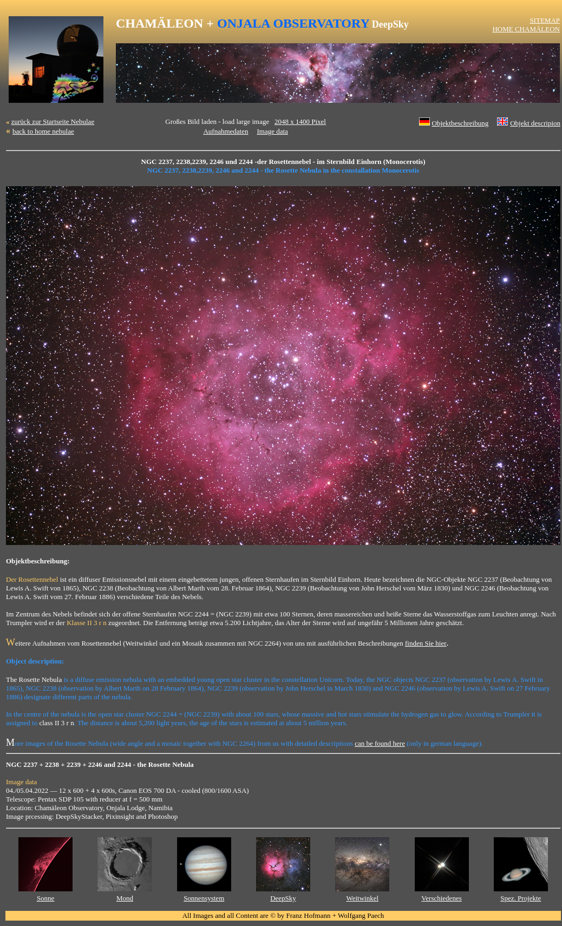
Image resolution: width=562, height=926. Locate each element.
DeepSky (283, 898)
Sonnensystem (204, 898)
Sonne (46, 898)
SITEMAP (545, 20)
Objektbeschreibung (460, 123)
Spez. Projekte (520, 898)
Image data (272, 131)
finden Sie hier (426, 643)
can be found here (380, 743)
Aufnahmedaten (225, 131)
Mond (124, 898)
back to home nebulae (43, 131)
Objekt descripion (535, 123)
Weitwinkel (362, 898)
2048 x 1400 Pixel (300, 121)
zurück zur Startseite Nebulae (52, 121)
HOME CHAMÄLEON (526, 29)
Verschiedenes (441, 898)
